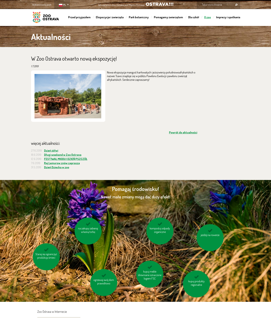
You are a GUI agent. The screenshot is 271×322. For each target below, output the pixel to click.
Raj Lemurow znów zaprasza (62, 163)
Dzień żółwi (51, 150)
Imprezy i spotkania (228, 17)
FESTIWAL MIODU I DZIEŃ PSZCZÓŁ (65, 159)
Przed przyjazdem (79, 17)
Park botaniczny (139, 17)
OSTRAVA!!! (159, 4)
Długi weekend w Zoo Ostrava (62, 154)
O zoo (207, 17)
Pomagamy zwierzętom (168, 17)
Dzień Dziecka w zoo (56, 167)
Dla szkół (193, 17)
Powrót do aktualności (183, 132)
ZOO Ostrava (46, 18)
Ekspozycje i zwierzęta (110, 17)
